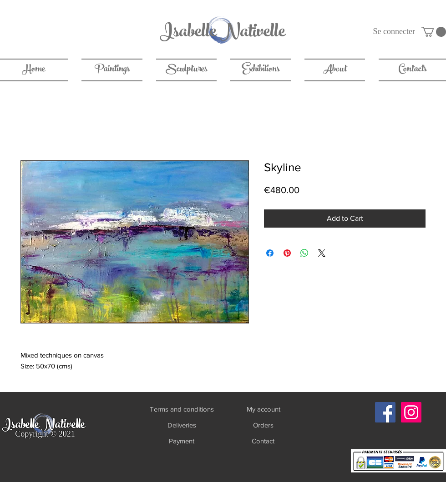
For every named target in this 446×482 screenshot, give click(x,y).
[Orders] (263, 425)
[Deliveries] (181, 425)
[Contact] (263, 441)
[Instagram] (411, 412)
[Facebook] (385, 412)
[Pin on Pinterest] (287, 253)
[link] (433, 32)
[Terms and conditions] (181, 409)
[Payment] (181, 441)
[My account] (263, 409)
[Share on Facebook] (269, 253)
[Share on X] (321, 253)
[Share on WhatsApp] (304, 253)
